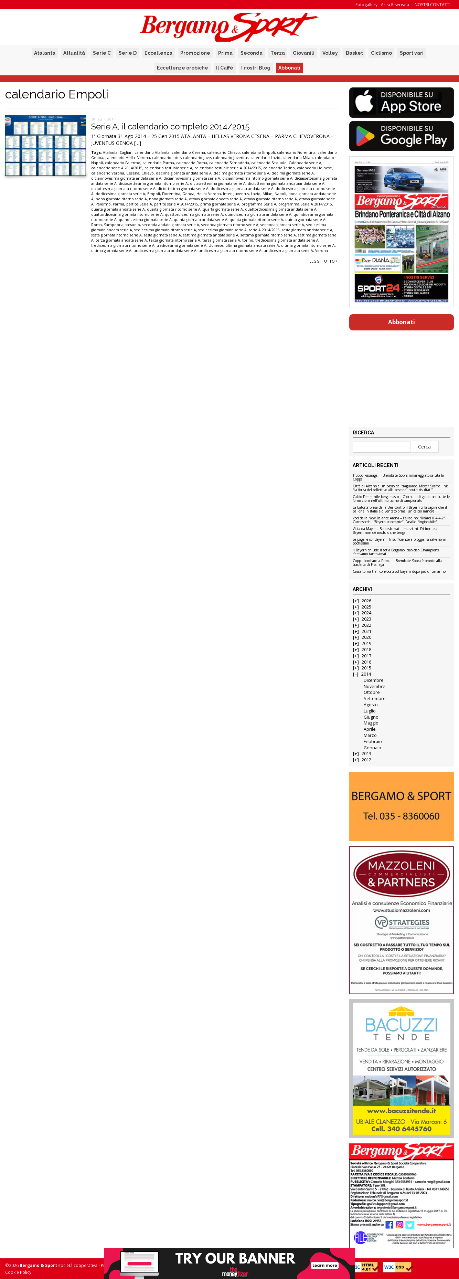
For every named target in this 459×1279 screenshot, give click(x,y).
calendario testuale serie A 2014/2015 (227, 168)
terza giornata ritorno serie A (174, 240)
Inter (227, 193)
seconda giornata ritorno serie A (229, 224)
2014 (366, 674)
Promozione (195, 53)
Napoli (280, 193)
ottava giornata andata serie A (215, 199)
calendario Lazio (265, 157)
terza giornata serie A (221, 240)
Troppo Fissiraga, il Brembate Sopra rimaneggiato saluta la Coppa (398, 478)
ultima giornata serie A (111, 250)
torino (247, 240)
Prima (225, 53)
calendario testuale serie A (168, 168)
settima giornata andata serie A (210, 235)
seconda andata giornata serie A (170, 224)
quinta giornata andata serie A (200, 219)
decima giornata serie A (292, 173)
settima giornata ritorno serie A (268, 235)
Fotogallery (366, 5)
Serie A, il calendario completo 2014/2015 (170, 126)
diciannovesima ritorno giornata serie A (257, 178)
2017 (366, 656)
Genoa (188, 193)
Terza (277, 53)
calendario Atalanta (152, 152)
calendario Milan (297, 157)
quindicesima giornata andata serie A (258, 214)
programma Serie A (259, 204)
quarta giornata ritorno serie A (174, 209)
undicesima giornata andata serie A (165, 250)
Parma (118, 204)
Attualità (74, 53)
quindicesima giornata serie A (145, 219)
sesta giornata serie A (162, 235)
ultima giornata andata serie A (252, 245)
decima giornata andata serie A (184, 173)
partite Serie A (139, 204)
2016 (366, 662)
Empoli (153, 193)
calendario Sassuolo (269, 162)
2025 (366, 607)
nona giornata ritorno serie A (121, 199)
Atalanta (44, 53)
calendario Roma (191, 162)
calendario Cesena (188, 152)
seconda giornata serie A (282, 224)
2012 (366, 760)
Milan (268, 193)
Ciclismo (381, 53)
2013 (366, 754)
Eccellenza (158, 53)
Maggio (371, 723)
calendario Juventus (230, 157)
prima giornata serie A (219, 204)
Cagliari (126, 152)
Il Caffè (224, 68)
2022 (366, 625)
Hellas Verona (208, 193)
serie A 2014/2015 (264, 230)
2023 (366, 619)
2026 (366, 601)
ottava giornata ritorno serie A (270, 199)
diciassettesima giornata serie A (218, 183)
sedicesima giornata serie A (222, 230)
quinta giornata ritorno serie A (256, 219)
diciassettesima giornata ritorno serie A (153, 183)
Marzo (370, 735)
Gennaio (372, 748)
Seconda (252, 53)
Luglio (370, 711)
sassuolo (133, 224)
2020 (366, 637)
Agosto (371, 705)
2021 (366, 631)
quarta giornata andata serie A (118, 209)
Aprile (370, 729)
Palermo (103, 204)
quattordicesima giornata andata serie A (281, 209)
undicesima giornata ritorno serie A (230, 250)
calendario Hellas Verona (127, 157)
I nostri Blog (255, 68)
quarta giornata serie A (223, 209)
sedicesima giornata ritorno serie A (165, 230)
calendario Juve (197, 157)
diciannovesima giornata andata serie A (126, 178)
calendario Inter (166, 157)
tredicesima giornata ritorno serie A (122, 245)
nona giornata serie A (168, 199)
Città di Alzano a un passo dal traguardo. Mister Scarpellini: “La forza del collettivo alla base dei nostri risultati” (400, 488)
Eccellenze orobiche (182, 68)
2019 (366, 643)
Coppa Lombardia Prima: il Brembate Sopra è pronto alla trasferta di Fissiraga (397, 563)
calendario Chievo (223, 152)
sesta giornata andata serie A (307, 230)
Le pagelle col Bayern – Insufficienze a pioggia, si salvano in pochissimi (399, 542)
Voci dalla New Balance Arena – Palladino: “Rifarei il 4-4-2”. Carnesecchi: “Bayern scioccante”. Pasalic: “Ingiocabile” (399, 520)
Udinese (216, 245)
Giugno (371, 717)
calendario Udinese (314, 168)
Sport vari (412, 53)
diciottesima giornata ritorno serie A (123, 188)
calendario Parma (158, 162)
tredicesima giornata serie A (181, 245)
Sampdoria (114, 224)
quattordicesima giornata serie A (194, 214)
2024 (366, 613)
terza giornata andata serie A (121, 240)
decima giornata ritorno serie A (241, 173)
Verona (321, 250)
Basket (354, 53)
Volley (330, 53)
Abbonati (289, 68)
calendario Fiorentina (296, 152)
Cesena (132, 173)
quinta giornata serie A (305, 219)
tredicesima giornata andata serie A (287, 240)
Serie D (128, 53)
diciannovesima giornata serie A (191, 178)
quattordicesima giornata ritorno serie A (127, 214)
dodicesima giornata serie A (120, 193)
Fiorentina (171, 193)
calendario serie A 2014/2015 (116, 168)
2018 (366, 650)
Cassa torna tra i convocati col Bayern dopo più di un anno (399, 572)
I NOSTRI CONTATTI (431, 5)
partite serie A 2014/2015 (176, 204)
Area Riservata (395, 5)
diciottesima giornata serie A (183, 188)
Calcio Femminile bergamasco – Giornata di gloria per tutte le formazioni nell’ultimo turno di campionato (401, 499)
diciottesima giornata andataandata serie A (286, 183)
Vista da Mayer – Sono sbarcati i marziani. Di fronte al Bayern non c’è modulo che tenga (395, 531)
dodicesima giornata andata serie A (242, 188)
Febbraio (373, 741)
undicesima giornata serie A (288, 250)
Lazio (255, 193)
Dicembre (374, 680)
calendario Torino (279, 168)
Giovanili (303, 53)
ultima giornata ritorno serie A (308, 245)
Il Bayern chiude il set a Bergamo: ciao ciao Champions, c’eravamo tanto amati (396, 552)
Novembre (374, 686)
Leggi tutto (323, 261)
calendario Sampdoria (229, 162)
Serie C (102, 53)
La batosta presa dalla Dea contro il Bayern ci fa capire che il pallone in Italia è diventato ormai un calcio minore (400, 510)
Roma (96, 224)
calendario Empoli (258, 152)
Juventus (241, 193)
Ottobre (372, 692)
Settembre (375, 698)
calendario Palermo (122, 162)
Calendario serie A (305, 162)
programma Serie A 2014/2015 (305, 204)
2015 (366, 668)
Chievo (147, 173)
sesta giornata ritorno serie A (116, 235)
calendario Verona (107, 173)
